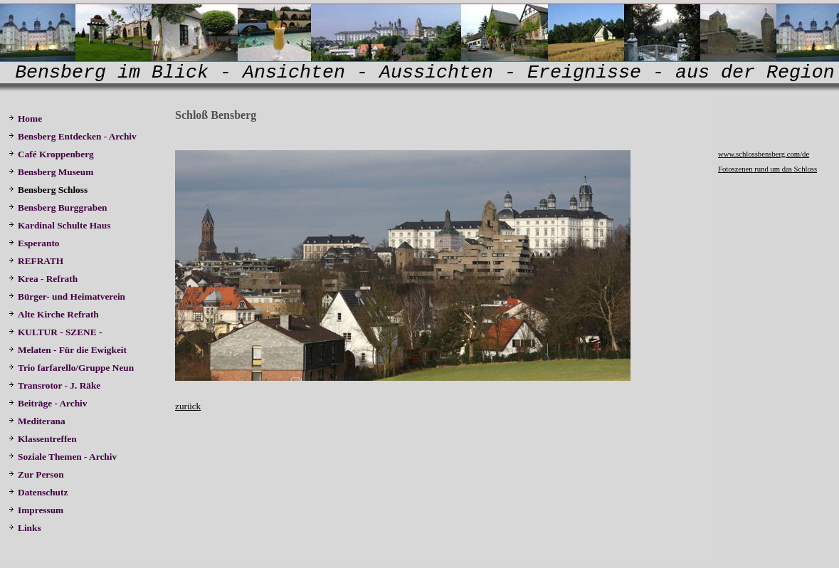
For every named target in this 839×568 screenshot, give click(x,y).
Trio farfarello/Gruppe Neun (71, 367)
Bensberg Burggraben (59, 207)
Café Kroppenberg (51, 154)
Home (25, 118)
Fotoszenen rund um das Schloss (767, 169)
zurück (188, 406)
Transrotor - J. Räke (56, 385)
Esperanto (34, 243)
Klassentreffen (44, 438)
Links (25, 527)
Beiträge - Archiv (48, 403)
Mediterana (38, 421)
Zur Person (36, 474)
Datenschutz (38, 492)
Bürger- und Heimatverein (68, 296)
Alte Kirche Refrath (54, 314)
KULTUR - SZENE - (58, 332)
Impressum (36, 510)
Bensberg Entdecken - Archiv (73, 136)
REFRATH (38, 261)
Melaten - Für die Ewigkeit (68, 350)
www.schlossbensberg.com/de (763, 154)
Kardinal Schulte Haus (62, 225)
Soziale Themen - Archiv (64, 456)
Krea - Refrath (43, 278)
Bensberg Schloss (48, 189)
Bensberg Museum (51, 172)
